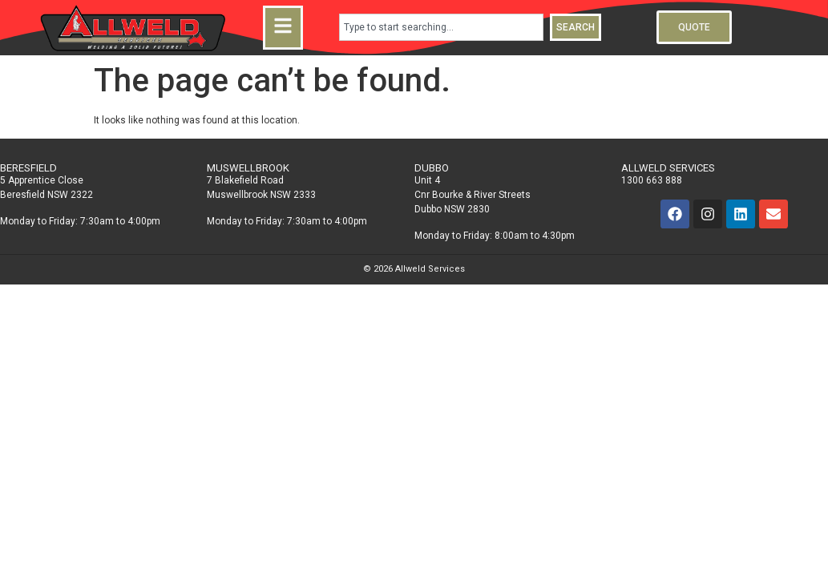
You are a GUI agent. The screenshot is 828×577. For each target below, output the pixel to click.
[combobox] (441, 27)
